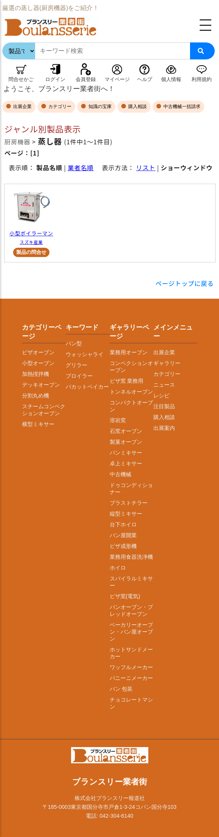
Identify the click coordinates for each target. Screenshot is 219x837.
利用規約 (202, 79)
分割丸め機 (35, 395)
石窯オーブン (126, 431)
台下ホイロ (123, 524)
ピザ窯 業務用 (127, 381)
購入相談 (137, 106)
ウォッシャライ (85, 354)
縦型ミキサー (126, 514)
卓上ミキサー (126, 463)
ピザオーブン (38, 352)
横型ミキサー (38, 424)
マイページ (117, 79)
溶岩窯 (118, 420)
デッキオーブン (41, 385)
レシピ (161, 395)
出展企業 (22, 106)
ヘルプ (144, 79)
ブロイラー (79, 376)
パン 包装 (121, 689)
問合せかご (21, 79)
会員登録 (86, 79)
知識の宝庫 (99, 106)
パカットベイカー (87, 387)
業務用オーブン (129, 352)
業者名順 (80, 167)
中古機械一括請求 (181, 106)
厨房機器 (17, 141)
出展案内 (164, 428)
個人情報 (171, 79)
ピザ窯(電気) (125, 596)
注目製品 (164, 406)
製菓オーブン (126, 442)
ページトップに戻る (185, 283)
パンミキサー (126, 453)
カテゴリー (59, 106)
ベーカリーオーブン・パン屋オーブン (131, 632)
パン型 (74, 343)
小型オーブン (38, 363)
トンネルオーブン (131, 392)
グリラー (76, 365)
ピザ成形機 (123, 546)
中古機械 (120, 474)
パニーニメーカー (131, 678)
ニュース (164, 385)
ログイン (55, 79)
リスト (145, 167)
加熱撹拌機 (35, 374)
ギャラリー (166, 363)
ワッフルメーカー (131, 667)
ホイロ (118, 568)
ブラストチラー (129, 503)
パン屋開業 (123, 535)
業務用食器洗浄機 (131, 557)
